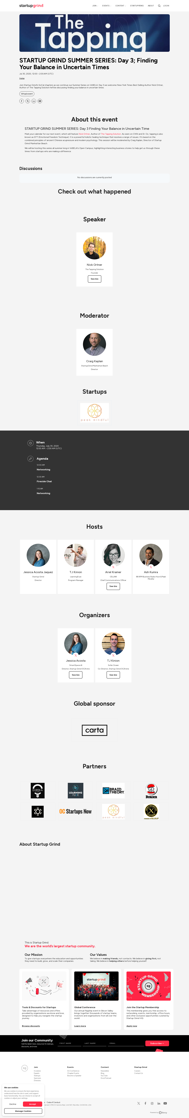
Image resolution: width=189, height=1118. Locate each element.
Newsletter (105, 1071)
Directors (37, 1081)
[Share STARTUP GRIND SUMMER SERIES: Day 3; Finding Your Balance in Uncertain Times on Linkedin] (34, 101)
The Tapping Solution (111, 134)
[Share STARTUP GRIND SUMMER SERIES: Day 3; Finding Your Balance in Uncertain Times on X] (28, 101)
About (151, 6)
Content (119, 6)
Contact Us (138, 1073)
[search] (159, 6)
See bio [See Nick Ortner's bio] (94, 279)
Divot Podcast (106, 1078)
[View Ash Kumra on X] (151, 567)
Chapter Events (73, 1073)
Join (94, 6)
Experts (36, 1073)
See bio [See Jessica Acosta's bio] (76, 675)
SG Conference (73, 1071)
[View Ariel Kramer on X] (113, 567)
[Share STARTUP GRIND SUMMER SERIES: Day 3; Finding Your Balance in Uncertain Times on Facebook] (22, 101)
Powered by (158, 1112)
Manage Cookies (23, 1111)
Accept (32, 1104)
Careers (137, 1071)
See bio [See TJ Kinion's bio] (113, 675)
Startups (37, 1076)
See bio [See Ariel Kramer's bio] (113, 586)
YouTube (104, 1076)
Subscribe (156, 1043)
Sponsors (37, 1078)
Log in (166, 6)
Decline (12, 1104)
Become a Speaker (74, 1076)
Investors (37, 1071)
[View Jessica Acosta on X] (76, 655)
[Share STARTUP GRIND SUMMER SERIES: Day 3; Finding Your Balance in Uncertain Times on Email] (40, 101)
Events (105, 6)
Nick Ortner (84, 134)
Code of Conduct (53, 1102)
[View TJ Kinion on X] (113, 655)
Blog (102, 1073)
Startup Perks (137, 6)
